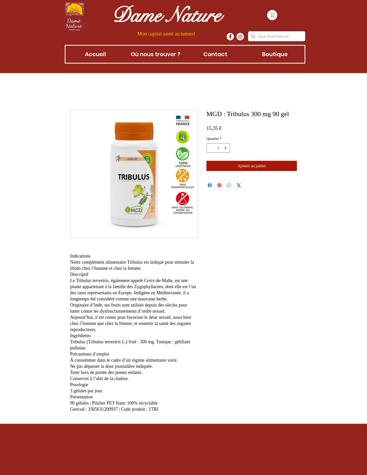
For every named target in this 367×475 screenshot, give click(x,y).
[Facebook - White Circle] (230, 36)
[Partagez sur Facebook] (210, 185)
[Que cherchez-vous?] (276, 36)
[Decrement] (210, 147)
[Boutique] (272, 15)
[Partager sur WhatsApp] (229, 185)
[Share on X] (239, 185)
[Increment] (226, 147)
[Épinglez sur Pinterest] (219, 185)
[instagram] (240, 36)
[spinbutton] (218, 147)
